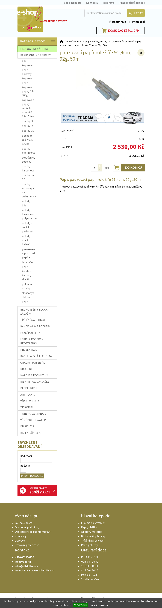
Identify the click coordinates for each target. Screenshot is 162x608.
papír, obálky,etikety (96, 41)
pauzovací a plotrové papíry (126, 41)
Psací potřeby (89, 545)
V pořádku (80, 605)
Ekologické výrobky (92, 523)
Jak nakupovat (24, 523)
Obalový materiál (91, 531)
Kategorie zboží (37, 41)
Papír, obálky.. (89, 527)
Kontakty (92, 2)
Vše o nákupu (72, 2)
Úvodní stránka (73, 41)
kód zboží (26, 456)
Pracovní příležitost (132, 2)
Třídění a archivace (92, 540)
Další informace (99, 605)
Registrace (119, 22)
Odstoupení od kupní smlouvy (32, 531)
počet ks (25, 465)
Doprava (108, 2)
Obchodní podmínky (27, 527)
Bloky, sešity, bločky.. (93, 536)
